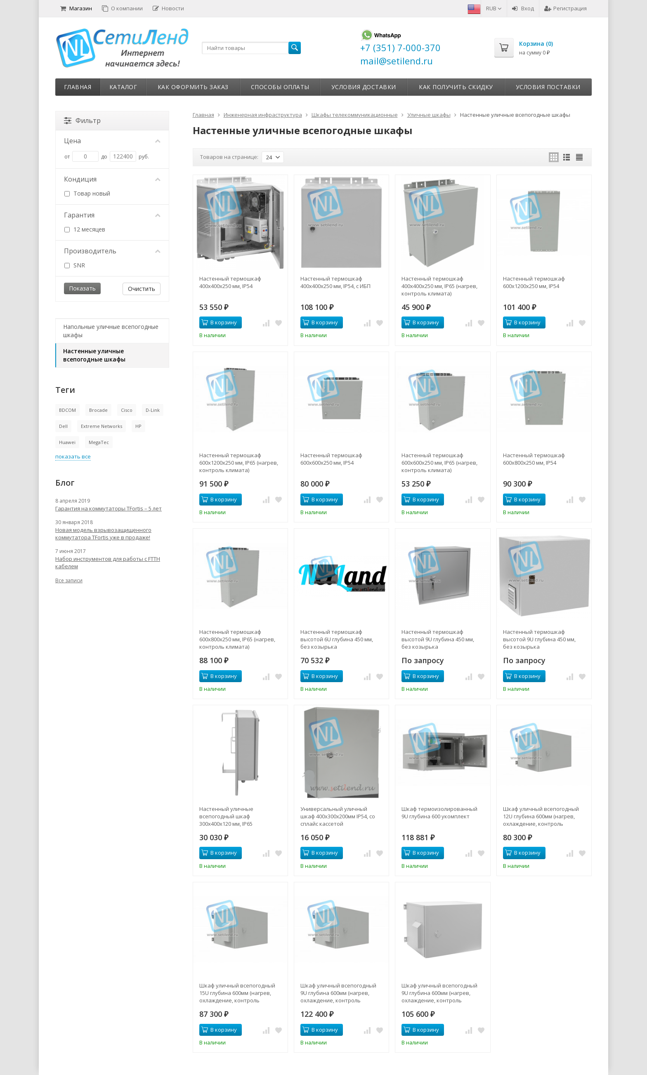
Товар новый (87, 193)
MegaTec (99, 442)
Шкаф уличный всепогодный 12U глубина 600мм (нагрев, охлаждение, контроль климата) (541, 816)
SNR (74, 265)
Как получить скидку (456, 87)
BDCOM (67, 410)
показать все (73, 456)
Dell (63, 426)
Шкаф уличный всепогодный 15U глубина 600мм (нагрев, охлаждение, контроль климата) (237, 993)
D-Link (153, 410)
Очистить (141, 289)
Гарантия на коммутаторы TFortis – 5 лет (108, 508)
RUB (494, 8)
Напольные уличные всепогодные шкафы (110, 331)
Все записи (69, 580)
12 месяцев (84, 229)
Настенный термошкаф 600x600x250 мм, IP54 (331, 458)
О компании (122, 8)
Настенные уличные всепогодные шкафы (94, 355)
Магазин (76, 8)
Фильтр (82, 120)
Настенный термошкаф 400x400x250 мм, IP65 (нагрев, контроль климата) (439, 286)
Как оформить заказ (193, 87)
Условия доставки (363, 87)
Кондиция (112, 179)
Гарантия (112, 215)
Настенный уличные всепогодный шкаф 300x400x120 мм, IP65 (226, 816)
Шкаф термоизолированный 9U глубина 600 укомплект (439, 812)
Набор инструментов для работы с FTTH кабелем (107, 562)
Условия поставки (548, 87)
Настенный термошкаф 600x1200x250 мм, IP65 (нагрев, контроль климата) (238, 462)
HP (138, 426)
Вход (523, 8)
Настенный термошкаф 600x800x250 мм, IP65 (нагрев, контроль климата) (237, 639)
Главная (78, 87)
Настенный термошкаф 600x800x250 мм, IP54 (534, 458)
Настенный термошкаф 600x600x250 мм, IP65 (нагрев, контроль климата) (439, 462)
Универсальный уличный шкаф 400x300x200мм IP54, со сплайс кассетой (337, 816)
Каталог (123, 87)
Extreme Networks (101, 426)
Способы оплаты (280, 87)
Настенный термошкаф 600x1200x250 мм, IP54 (534, 282)
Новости (168, 8)
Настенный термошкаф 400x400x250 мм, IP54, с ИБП (335, 282)
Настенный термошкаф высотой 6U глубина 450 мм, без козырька (336, 639)
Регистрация (565, 8)
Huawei (67, 442)
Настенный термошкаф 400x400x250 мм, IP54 (230, 282)
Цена (112, 141)
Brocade (98, 410)
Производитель (112, 251)
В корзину (219, 322)
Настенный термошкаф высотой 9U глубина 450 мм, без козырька (437, 639)
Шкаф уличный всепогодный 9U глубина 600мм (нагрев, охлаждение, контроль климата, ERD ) (439, 993)
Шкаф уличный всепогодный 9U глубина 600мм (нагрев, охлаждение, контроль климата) (338, 993)
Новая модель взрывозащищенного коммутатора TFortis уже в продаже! (103, 533)
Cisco (126, 410)
